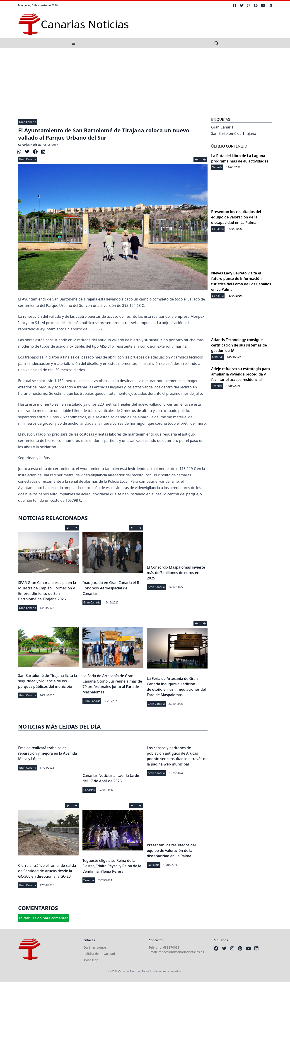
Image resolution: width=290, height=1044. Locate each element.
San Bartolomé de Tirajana (233, 133)
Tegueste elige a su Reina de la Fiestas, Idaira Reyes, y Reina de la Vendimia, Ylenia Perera (111, 866)
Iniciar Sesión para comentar (43, 918)
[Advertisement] (145, 82)
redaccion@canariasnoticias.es (181, 952)
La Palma (154, 865)
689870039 (171, 947)
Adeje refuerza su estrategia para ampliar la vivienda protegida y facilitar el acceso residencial (240, 374)
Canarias (89, 790)
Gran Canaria (27, 122)
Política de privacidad (99, 954)
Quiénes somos (94, 947)
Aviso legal (91, 960)
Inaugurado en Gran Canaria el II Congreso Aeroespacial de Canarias (110, 588)
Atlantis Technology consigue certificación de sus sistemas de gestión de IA (239, 345)
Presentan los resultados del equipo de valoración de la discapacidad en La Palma (171, 850)
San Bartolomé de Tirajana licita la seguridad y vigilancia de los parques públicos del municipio (47, 681)
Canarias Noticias (29, 145)
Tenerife (88, 880)
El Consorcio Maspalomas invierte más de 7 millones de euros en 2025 (176, 573)
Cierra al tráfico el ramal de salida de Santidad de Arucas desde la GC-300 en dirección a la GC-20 (47, 871)
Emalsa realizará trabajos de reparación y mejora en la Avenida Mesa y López (47, 753)
